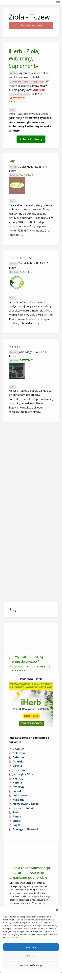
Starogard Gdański (25, 829)
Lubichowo (20, 795)
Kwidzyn (18, 787)
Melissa (14, 346)
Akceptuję (31, 947)
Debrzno (18, 757)
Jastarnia (19, 770)
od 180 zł (36, 94)
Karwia (17, 782)
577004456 (27, 175)
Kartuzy (18, 778)
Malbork (18, 799)
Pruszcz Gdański (23, 808)
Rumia (17, 816)
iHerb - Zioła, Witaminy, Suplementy (24, 59)
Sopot (17, 825)
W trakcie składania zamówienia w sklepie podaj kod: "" (29, 86)
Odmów (31, 956)
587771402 (27, 360)
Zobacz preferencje (31, 965)
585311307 (27, 272)
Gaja (12, 161)
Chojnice (18, 749)
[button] (57, 910)
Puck (16, 812)
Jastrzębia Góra (23, 774)
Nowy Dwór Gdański (26, 804)
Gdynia (17, 766)
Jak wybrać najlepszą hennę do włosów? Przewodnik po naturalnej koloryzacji (31, 663)
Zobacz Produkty (31, 139)
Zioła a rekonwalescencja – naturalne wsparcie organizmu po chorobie (30, 872)
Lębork (17, 791)
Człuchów (19, 753)
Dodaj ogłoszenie (31, 25)
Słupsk (17, 821)
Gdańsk (18, 761)
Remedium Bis (20, 257)
